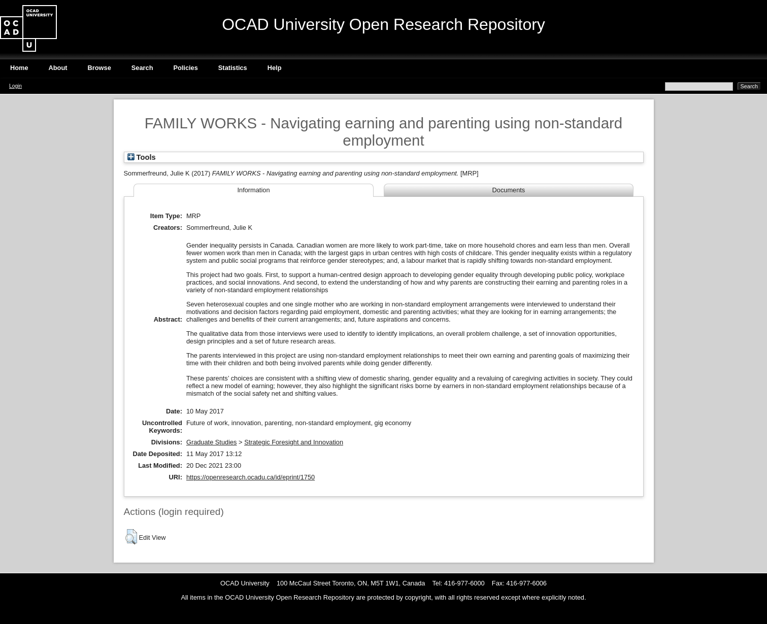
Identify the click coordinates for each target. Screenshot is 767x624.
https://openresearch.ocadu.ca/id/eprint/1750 (250, 477)
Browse (99, 68)
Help (275, 68)
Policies (185, 68)
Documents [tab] (508, 190)
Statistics (232, 68)
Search (142, 68)
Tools (141, 157)
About (58, 68)
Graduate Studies (211, 442)
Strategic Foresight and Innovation (293, 442)
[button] (131, 536)
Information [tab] (253, 190)
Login (15, 86)
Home (19, 68)
